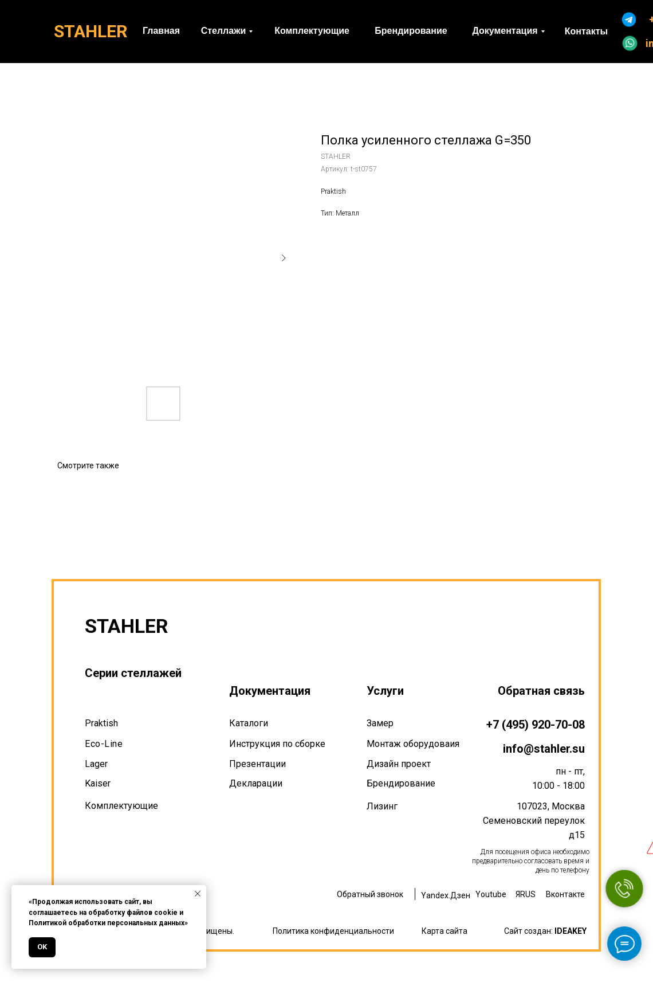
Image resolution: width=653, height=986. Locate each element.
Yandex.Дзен (445, 895)
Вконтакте (565, 894)
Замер (380, 723)
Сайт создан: (545, 931)
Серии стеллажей (133, 673)
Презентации (257, 763)
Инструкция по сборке (277, 743)
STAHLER (90, 31)
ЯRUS (526, 894)
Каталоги (248, 723)
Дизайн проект (399, 763)
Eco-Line (104, 743)
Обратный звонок (370, 894)
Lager (96, 763)
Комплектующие (121, 805)
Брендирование (401, 783)
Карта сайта (444, 931)
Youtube (490, 894)
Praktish (101, 723)
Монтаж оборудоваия (413, 743)
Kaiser (98, 783)
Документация (269, 691)
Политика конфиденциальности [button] (333, 931)
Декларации (255, 783)
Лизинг (382, 806)
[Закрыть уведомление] (197, 893)
